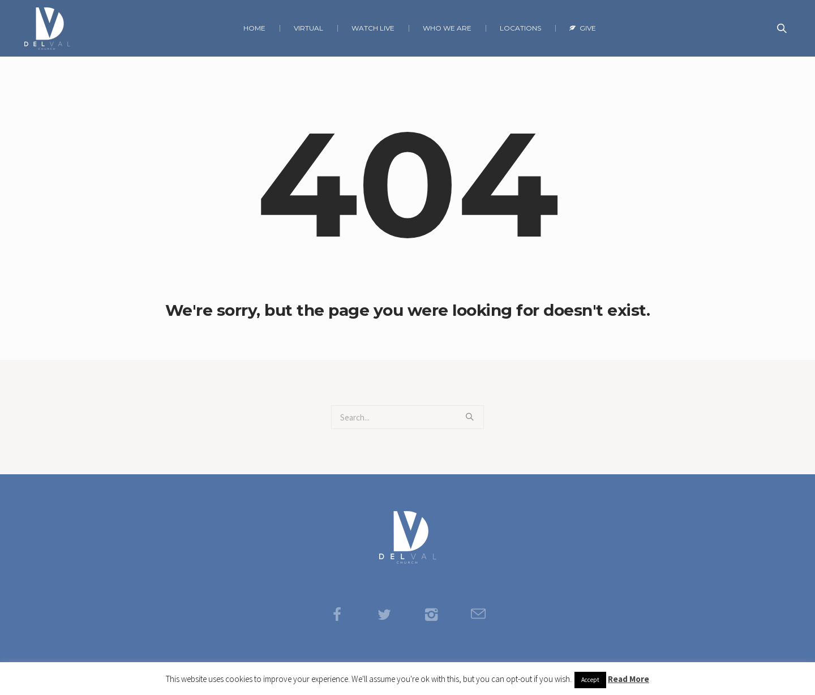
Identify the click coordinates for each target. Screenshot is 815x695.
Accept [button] (590, 680)
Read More (628, 678)
